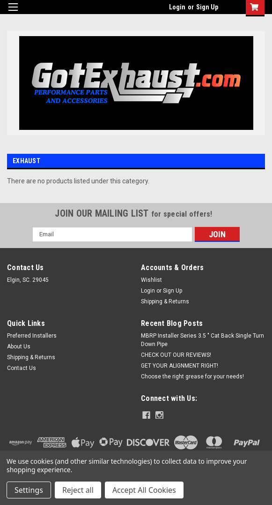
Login (177, 7)
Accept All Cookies (144, 490)
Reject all (78, 490)
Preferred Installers (32, 335)
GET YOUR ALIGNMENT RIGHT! (179, 365)
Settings (29, 490)
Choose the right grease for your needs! (192, 376)
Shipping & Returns (165, 301)
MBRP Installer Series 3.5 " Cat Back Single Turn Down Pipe (202, 339)
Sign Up (207, 7)
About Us (18, 346)
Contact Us (21, 368)
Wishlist (151, 280)
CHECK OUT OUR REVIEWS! (176, 355)
